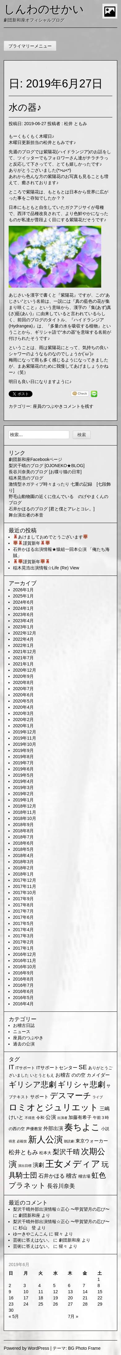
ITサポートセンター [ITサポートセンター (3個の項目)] (56, 1067)
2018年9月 (23, 824)
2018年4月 (23, 855)
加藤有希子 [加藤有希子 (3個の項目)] (80, 1117)
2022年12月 (24, 633)
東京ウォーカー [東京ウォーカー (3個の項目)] (92, 1140)
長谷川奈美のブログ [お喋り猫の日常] (45, 471)
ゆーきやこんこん (30, 1233)
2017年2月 (23, 941)
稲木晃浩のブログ (26, 477)
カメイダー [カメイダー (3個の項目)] (98, 1075)
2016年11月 (24, 960)
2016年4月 (23, 1003)
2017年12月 (24, 880)
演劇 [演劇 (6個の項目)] (38, 1165)
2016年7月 (23, 985)
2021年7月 (23, 657)
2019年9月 (23, 750)
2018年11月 (24, 812)
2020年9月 (23, 676)
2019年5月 (23, 775)
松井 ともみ (75, 123)
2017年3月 (23, 935)
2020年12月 (24, 670)
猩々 (58, 1233)
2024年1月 (23, 608)
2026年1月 (23, 589)
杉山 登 (27, 1227)
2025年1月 (23, 595)
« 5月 (14, 1316)
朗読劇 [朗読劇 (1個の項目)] (69, 1141)
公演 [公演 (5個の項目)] (50, 1117)
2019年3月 (23, 787)
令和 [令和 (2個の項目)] (40, 1117)
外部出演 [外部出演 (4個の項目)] (53, 1128)
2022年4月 (23, 639)
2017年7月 (23, 911)
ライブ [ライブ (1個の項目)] (98, 1097)
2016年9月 (23, 972)
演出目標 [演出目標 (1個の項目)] (25, 1165)
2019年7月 (23, 762)
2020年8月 (23, 682)
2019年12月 (24, 731)
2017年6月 (23, 917)
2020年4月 (23, 707)
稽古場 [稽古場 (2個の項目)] (84, 1176)
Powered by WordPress (26, 1348)
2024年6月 (23, 602)
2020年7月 (23, 688)
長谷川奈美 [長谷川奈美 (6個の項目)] (61, 1186)
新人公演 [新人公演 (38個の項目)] (45, 1139)
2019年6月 (23, 768)
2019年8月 (23, 756)
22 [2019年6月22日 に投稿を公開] (99, 1297)
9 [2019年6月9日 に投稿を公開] (10, 1291)
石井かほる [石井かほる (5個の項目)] (51, 1176)
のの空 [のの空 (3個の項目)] (78, 1075)
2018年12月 (24, 806)
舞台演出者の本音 (26, 515)
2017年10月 (24, 892)
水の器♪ (25, 107)
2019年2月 (23, 793)
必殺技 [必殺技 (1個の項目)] (22, 1141)
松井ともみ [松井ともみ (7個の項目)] (23, 1152)
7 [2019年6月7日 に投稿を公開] (84, 1285)
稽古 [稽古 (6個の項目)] (71, 1176)
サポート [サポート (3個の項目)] (39, 1096)
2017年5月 (23, 923)
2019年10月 (24, 744)
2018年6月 (23, 843)
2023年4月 (23, 620)
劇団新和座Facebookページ (35, 459)
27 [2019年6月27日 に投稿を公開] (70, 1304)
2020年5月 (23, 701)
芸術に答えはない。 (32, 1240)
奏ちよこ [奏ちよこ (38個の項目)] (82, 1127)
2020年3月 (23, 713)
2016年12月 (24, 954)
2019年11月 (24, 738)
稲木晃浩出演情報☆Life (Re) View (46, 567)
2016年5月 (23, 997)
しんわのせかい (44, 9)
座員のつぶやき (48, 406)
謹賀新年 (31, 543)
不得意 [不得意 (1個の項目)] (30, 1118)
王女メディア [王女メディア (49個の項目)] (72, 1164)
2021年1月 (23, 663)
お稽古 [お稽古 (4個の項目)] (62, 1075)
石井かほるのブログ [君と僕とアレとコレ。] (52, 508)
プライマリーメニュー (30, 46)
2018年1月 (23, 874)
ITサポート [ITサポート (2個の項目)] (25, 1068)
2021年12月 (24, 651)
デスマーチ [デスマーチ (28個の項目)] (70, 1095)
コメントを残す (78, 406)
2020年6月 (23, 694)
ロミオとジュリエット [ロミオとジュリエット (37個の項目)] (53, 1107)
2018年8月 (23, 830)
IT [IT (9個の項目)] (11, 1067)
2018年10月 (24, 818)
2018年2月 (23, 867)
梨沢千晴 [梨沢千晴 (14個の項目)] (66, 1152)
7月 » (73, 1316)
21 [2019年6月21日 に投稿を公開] (85, 1297)
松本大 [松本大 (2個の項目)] (45, 1152)
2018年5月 (23, 849)
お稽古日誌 (24, 1025)
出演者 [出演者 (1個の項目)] (62, 1118)
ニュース (21, 1031)
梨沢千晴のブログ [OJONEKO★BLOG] (46, 465)
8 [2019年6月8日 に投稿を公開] (98, 1285)
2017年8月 (23, 904)
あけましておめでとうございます (50, 536)
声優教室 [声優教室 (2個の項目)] (34, 1128)
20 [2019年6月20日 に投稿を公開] (70, 1297)
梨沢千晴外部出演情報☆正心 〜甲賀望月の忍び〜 (61, 1209)
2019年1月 (23, 799)
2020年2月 (23, 719)
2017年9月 (23, 898)
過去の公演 (24, 1043)
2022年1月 (23, 645)
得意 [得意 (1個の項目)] (12, 1141)
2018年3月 (23, 861)
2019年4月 (23, 781)
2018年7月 (23, 836)
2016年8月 (23, 979)
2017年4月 (23, 929)
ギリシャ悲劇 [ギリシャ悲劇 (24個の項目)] (81, 1084)
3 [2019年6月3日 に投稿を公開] (25, 1285)
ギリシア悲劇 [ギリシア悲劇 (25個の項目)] (32, 1084)
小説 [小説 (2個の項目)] (105, 1128)
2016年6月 (23, 991)
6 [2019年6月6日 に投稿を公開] (69, 1285)
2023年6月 (23, 614)
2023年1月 (23, 626)
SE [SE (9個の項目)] (83, 1067)
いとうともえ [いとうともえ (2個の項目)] (42, 1075)
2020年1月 (23, 725)
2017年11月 (24, 886)
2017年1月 (23, 948)
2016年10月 (24, 966)
